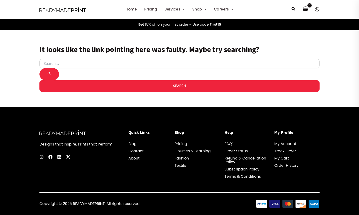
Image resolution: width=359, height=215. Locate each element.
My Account (285, 144)
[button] (182, 9)
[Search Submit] (49, 74)
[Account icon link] (317, 9)
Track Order (285, 151)
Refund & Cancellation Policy (245, 160)
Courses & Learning (193, 151)
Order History (286, 165)
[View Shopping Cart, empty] (305, 9)
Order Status (236, 151)
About (134, 158)
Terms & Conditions (243, 176)
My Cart (281, 158)
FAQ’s (230, 144)
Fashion (182, 158)
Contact (136, 151)
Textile (180, 165)
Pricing (181, 144)
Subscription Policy (242, 169)
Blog (132, 144)
